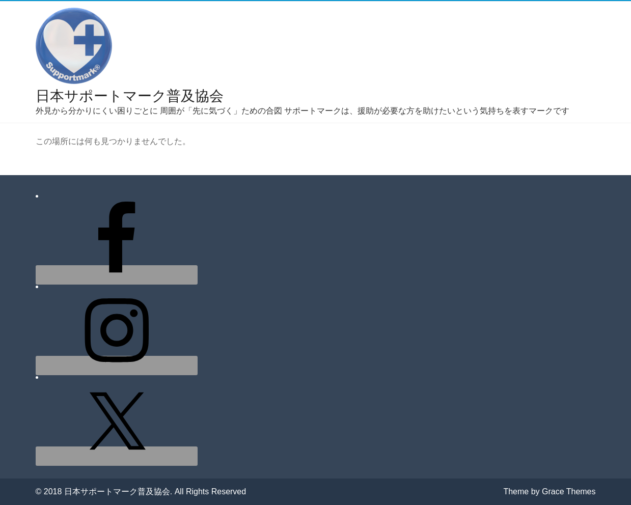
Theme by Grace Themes (549, 491)
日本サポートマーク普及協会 (130, 96)
